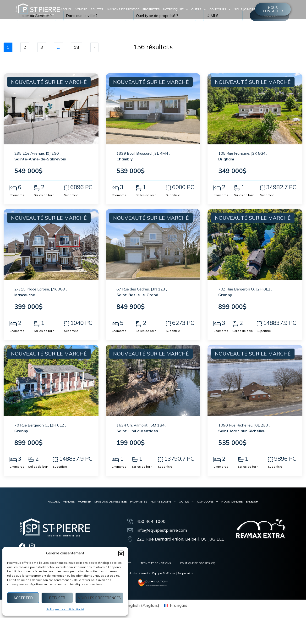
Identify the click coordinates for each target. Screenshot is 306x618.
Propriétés (151, 9)
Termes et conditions (156, 563)
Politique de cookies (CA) (197, 563)
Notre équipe (175, 9)
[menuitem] (252, 501)
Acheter (97, 9)
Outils (198, 9)
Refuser (57, 598)
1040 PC (81, 323)
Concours (219, 9)
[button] (121, 553)
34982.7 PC (281, 187)
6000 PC (183, 187)
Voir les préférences (99, 598)
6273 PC (183, 323)
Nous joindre (244, 9)
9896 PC (285, 458)
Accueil (66, 9)
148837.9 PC (279, 323)
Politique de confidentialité (65, 609)
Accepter (23, 598)
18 (76, 47)
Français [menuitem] (178, 605)
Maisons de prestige (123, 9)
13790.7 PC (179, 458)
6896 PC (81, 187)
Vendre (81, 9)
